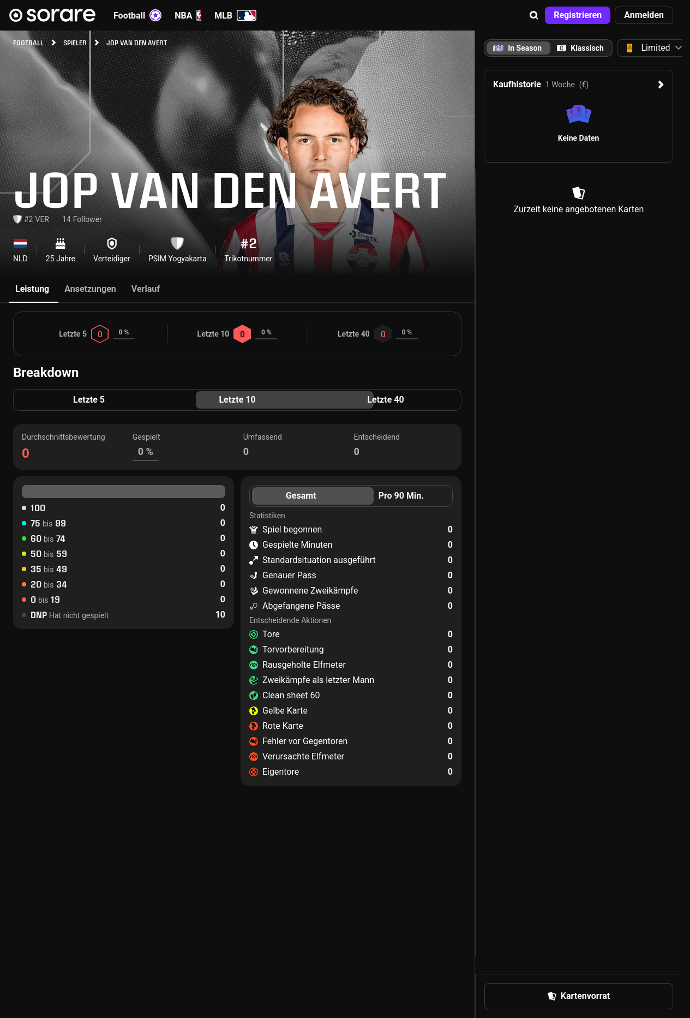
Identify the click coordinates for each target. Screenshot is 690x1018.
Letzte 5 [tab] (89, 399)
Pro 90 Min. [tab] (401, 495)
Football (137, 15)
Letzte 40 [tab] (385, 399)
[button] (534, 15)
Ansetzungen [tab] (90, 289)
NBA (188, 15)
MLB (235, 15)
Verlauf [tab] (145, 289)
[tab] (580, 48)
